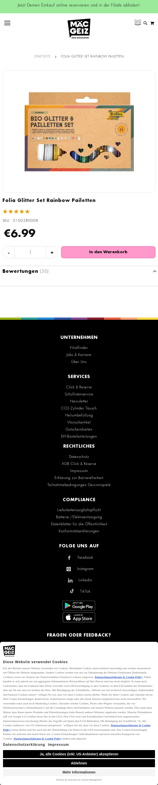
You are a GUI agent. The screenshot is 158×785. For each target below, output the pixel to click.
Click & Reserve (79, 387)
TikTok (85, 591)
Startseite (42, 56)
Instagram (85, 568)
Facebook (85, 557)
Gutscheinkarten (79, 429)
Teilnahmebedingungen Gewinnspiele (79, 485)
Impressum (79, 471)
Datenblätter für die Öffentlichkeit (79, 524)
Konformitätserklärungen (79, 531)
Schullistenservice (79, 394)
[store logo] (79, 28)
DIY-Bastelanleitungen (79, 436)
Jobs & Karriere (79, 354)
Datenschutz (79, 456)
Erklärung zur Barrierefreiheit (79, 478)
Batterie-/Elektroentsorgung (79, 517)
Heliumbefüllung (79, 415)
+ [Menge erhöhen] (52, 252)
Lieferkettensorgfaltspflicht (79, 510)
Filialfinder (79, 347)
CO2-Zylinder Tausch (79, 408)
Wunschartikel (79, 422)
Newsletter (79, 401)
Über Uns (79, 361)
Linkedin (85, 580)
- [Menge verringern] (9, 252)
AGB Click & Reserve (79, 463)
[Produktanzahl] (30, 252)
